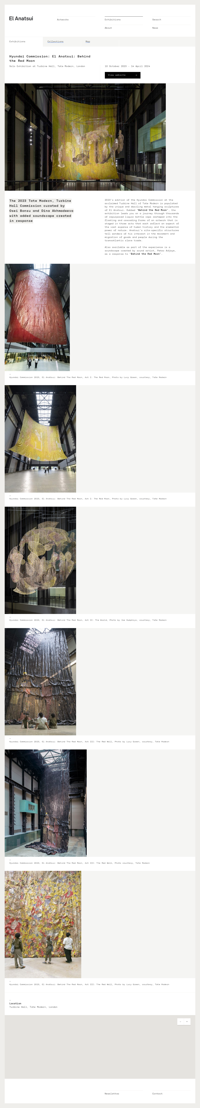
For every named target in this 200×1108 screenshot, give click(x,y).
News (155, 28)
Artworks (63, 20)
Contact (157, 1094)
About (108, 28)
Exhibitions (113, 20)
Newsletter (112, 1094)
